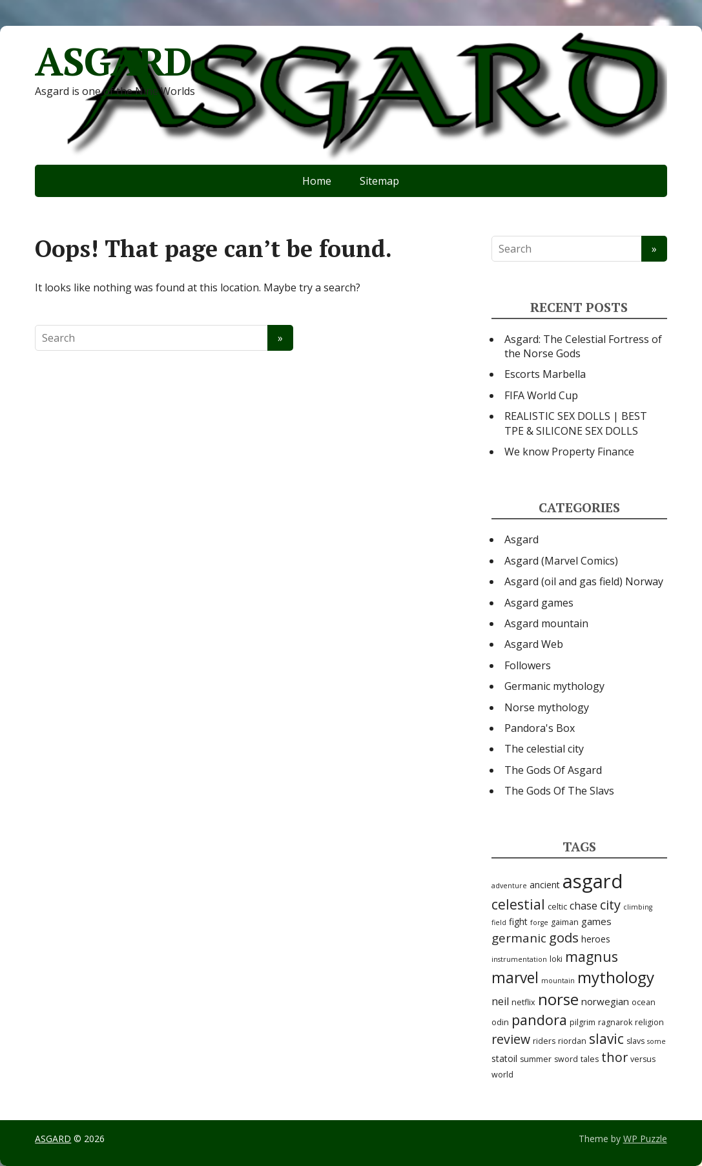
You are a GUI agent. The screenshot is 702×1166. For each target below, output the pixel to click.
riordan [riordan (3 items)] (572, 1041)
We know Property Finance (569, 451)
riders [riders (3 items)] (544, 1041)
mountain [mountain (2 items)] (558, 980)
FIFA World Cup (541, 395)
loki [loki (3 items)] (556, 958)
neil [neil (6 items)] (500, 1001)
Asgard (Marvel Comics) (561, 561)
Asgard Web (533, 644)
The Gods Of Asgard (553, 770)
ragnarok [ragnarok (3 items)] (615, 1022)
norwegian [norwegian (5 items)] (605, 1001)
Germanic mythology (554, 686)
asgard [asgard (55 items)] (593, 881)
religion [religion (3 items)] (649, 1022)
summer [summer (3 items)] (536, 1059)
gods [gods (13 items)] (564, 937)
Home (316, 181)
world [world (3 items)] (502, 1074)
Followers (527, 665)
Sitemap (379, 181)
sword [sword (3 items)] (566, 1059)
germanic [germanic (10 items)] (518, 938)
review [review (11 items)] (510, 1039)
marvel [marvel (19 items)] (515, 978)
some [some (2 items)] (656, 1041)
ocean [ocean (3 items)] (644, 1002)
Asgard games (538, 603)
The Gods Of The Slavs (559, 791)
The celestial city (544, 749)
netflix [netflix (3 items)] (523, 1002)
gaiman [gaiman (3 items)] (565, 922)
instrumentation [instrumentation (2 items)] (519, 959)
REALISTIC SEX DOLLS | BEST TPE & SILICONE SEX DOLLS (575, 423)
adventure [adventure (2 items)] (509, 885)
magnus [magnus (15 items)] (591, 956)
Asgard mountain (546, 623)
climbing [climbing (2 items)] (637, 906)
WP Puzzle (645, 1138)
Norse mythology (546, 707)
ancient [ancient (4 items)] (545, 885)
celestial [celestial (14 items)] (518, 904)
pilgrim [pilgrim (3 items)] (582, 1022)
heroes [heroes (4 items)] (595, 939)
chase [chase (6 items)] (583, 906)
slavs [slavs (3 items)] (635, 1041)
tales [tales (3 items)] (590, 1059)
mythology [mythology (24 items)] (615, 977)
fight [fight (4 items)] (518, 921)
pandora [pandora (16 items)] (539, 1019)
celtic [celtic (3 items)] (557, 906)
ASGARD (113, 61)
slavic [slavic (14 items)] (606, 1039)
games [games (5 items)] (596, 921)
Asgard (521, 539)
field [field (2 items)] (498, 922)
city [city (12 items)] (610, 904)
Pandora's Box (539, 728)
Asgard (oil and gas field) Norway (583, 581)
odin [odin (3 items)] (500, 1022)
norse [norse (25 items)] (558, 999)
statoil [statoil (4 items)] (504, 1058)
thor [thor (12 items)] (614, 1057)
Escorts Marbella (545, 374)
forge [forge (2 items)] (539, 922)
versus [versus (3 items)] (643, 1059)
